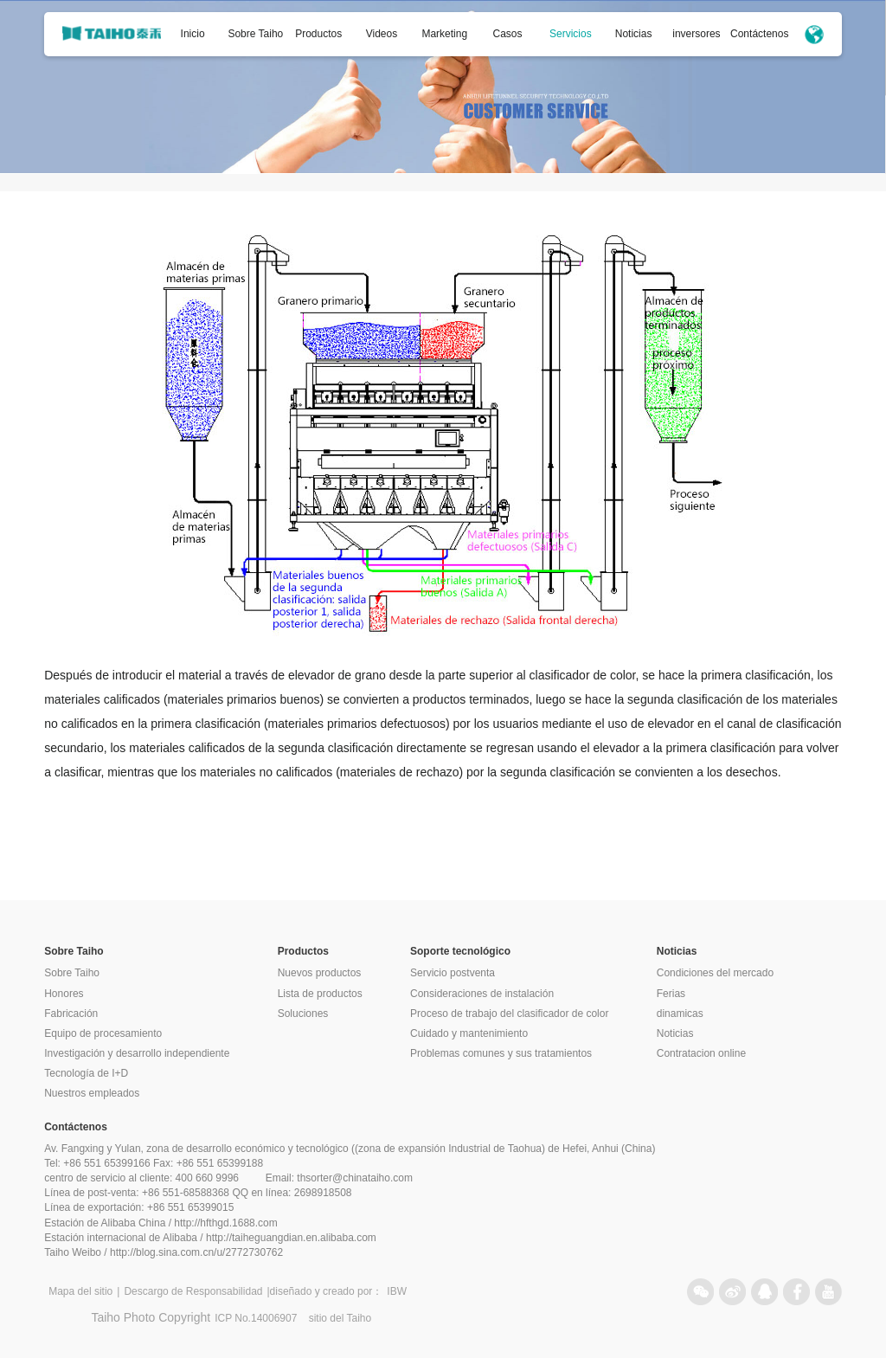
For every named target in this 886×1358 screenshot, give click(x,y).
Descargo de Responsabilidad (193, 1291)
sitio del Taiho (340, 1318)
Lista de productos (320, 994)
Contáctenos (759, 34)
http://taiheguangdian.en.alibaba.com (291, 1238)
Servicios (570, 34)
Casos (508, 34)
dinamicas (680, 1013)
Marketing (444, 34)
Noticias (633, 34)
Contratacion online (701, 1053)
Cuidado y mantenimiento (469, 1033)
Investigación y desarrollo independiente (136, 1053)
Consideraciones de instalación (482, 994)
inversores (696, 34)
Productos (318, 34)
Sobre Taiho (255, 34)
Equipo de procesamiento (103, 1033)
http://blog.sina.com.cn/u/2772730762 (196, 1252)
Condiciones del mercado (715, 973)
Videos (381, 34)
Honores (63, 994)
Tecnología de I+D (86, 1073)
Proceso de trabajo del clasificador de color (509, 1013)
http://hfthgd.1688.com (225, 1223)
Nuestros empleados (91, 1093)
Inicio (193, 34)
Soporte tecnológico (460, 951)
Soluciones (303, 1013)
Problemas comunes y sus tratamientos (501, 1053)
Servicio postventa (452, 973)
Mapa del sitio (80, 1291)
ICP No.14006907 (256, 1318)
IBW (397, 1291)
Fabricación (71, 1013)
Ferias (671, 994)
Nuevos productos (320, 973)
